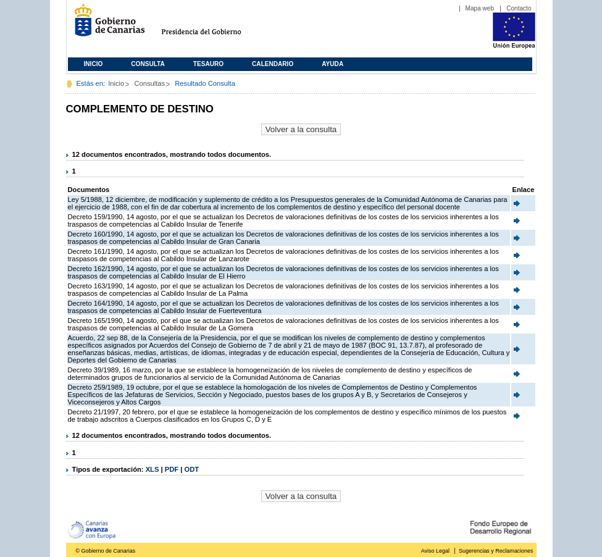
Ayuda (332, 64)
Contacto (518, 8)
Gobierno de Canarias (106, 25)
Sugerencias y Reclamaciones (496, 551)
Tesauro (208, 64)
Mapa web (480, 8)
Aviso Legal (435, 551)
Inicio (93, 64)
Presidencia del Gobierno (212, 25)
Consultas (149, 83)
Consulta (148, 64)
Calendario (272, 64)
